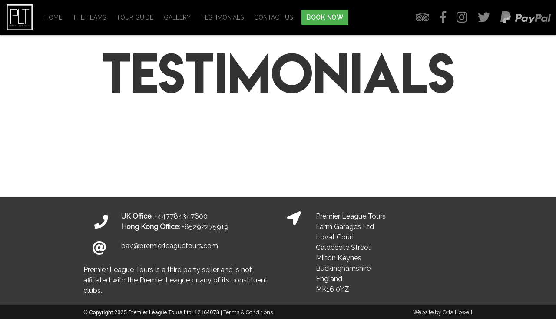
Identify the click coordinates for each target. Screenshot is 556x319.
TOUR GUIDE (134, 17)
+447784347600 (181, 216)
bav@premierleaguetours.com (169, 246)
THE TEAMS (89, 17)
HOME (53, 17)
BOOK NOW (325, 17)
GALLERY (177, 17)
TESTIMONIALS (222, 17)
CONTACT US (273, 17)
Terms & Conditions (248, 312)
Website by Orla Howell (443, 312)
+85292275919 (205, 227)
